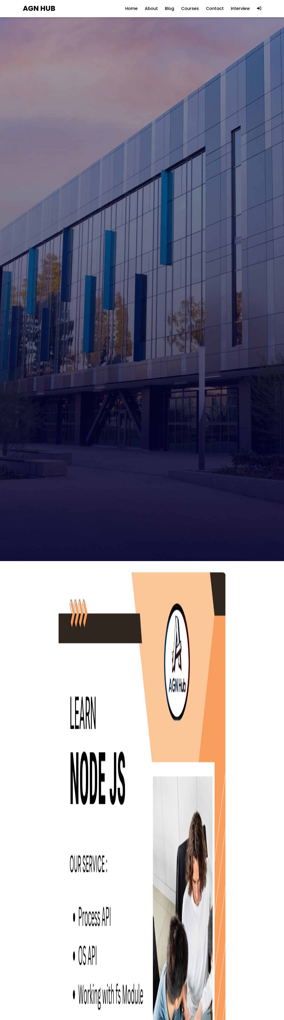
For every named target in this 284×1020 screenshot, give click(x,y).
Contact (215, 8)
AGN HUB (39, 8)
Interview (240, 8)
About (151, 8)
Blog (169, 8)
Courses (190, 8)
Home (131, 8)
